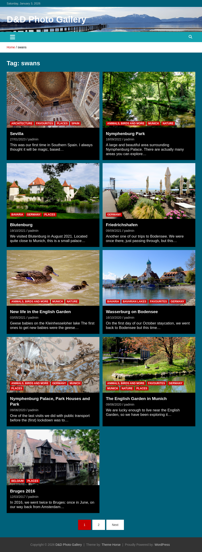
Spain (75, 123)
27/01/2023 (18, 139)
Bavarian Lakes (134, 301)
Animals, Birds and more (125, 123)
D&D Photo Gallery (46, 19)
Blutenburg (21, 224)
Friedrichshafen (122, 224)
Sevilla (16, 133)
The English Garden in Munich (136, 398)
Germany (33, 214)
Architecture (21, 123)
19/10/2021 (18, 230)
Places (62, 123)
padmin (33, 139)
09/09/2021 (113, 230)
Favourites (44, 123)
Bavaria (17, 214)
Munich (153, 123)
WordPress (162, 544)
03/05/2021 (18, 317)
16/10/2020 (113, 317)
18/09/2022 (113, 139)
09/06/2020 (18, 410)
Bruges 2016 (22, 491)
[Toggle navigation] (12, 37)
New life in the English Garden (40, 311)
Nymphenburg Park (125, 133)
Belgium (17, 480)
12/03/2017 (18, 497)
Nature (168, 123)
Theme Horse (111, 544)
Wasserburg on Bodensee (132, 311)
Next (115, 525)
